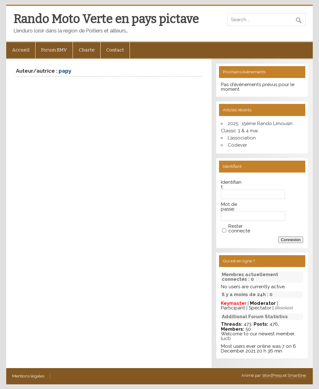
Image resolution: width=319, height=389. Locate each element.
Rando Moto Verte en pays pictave (106, 19)
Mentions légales (28, 376)
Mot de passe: (229, 207)
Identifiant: (231, 184)
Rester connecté (239, 228)
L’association (242, 138)
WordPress (272, 375)
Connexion (291, 239)
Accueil (21, 50)
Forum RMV (54, 50)
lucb (226, 338)
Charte (87, 50)
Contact (115, 50)
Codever (237, 145)
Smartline (297, 375)
